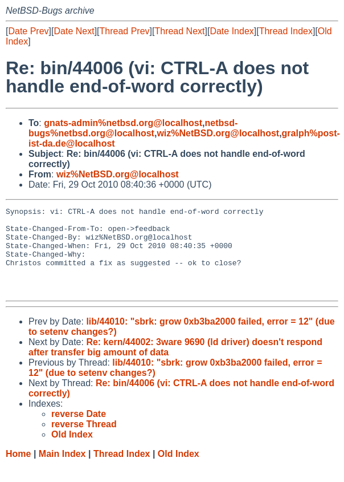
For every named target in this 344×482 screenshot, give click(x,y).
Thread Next (179, 31)
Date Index (231, 31)
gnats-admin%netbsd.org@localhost (123, 123)
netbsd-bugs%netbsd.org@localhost (132, 128)
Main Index (62, 471)
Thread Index (286, 31)
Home (18, 471)
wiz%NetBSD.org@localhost (218, 133)
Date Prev (28, 31)
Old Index (178, 471)
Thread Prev (125, 31)
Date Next (74, 31)
